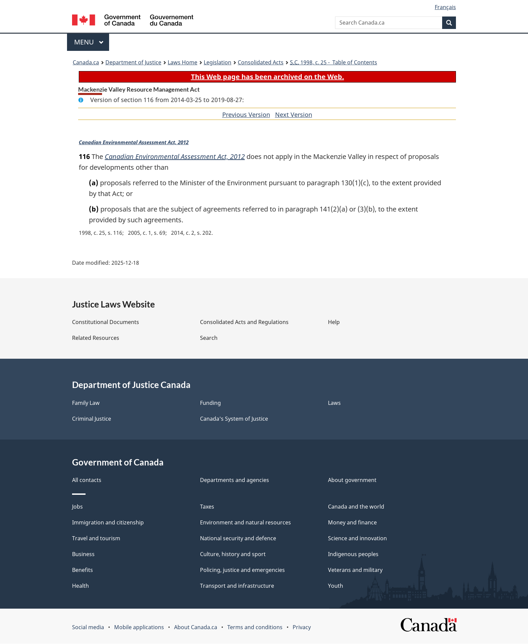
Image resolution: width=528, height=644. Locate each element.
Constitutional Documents (105, 322)
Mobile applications (139, 627)
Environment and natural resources (245, 522)
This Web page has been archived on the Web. (267, 76)
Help (334, 322)
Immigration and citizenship (108, 522)
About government (352, 480)
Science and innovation (357, 538)
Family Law (86, 403)
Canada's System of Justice (234, 419)
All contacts (86, 480)
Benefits (82, 570)
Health (80, 586)
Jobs (77, 507)
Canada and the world (356, 507)
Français (445, 7)
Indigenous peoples (353, 554)
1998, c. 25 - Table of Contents (333, 62)
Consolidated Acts (261, 62)
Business (83, 554)
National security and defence (238, 538)
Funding (210, 403)
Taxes (207, 507)
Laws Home (182, 62)
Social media (88, 627)
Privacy (302, 627)
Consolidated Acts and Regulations (244, 322)
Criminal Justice (91, 419)
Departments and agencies (234, 480)
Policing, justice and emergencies (242, 570)
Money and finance (352, 522)
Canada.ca (86, 62)
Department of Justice (133, 62)
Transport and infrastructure (237, 586)
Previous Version (246, 114)
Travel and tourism (96, 538)
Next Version (293, 114)
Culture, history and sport (233, 554)
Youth (335, 586)
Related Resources (95, 338)
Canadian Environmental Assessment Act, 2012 (134, 142)
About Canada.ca (195, 627)
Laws (334, 403)
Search (209, 338)
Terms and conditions (255, 627)
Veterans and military (355, 570)
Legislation (217, 62)
